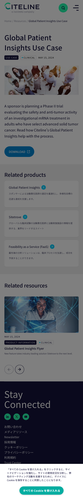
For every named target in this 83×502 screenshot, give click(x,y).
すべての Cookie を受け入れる (41, 490)
